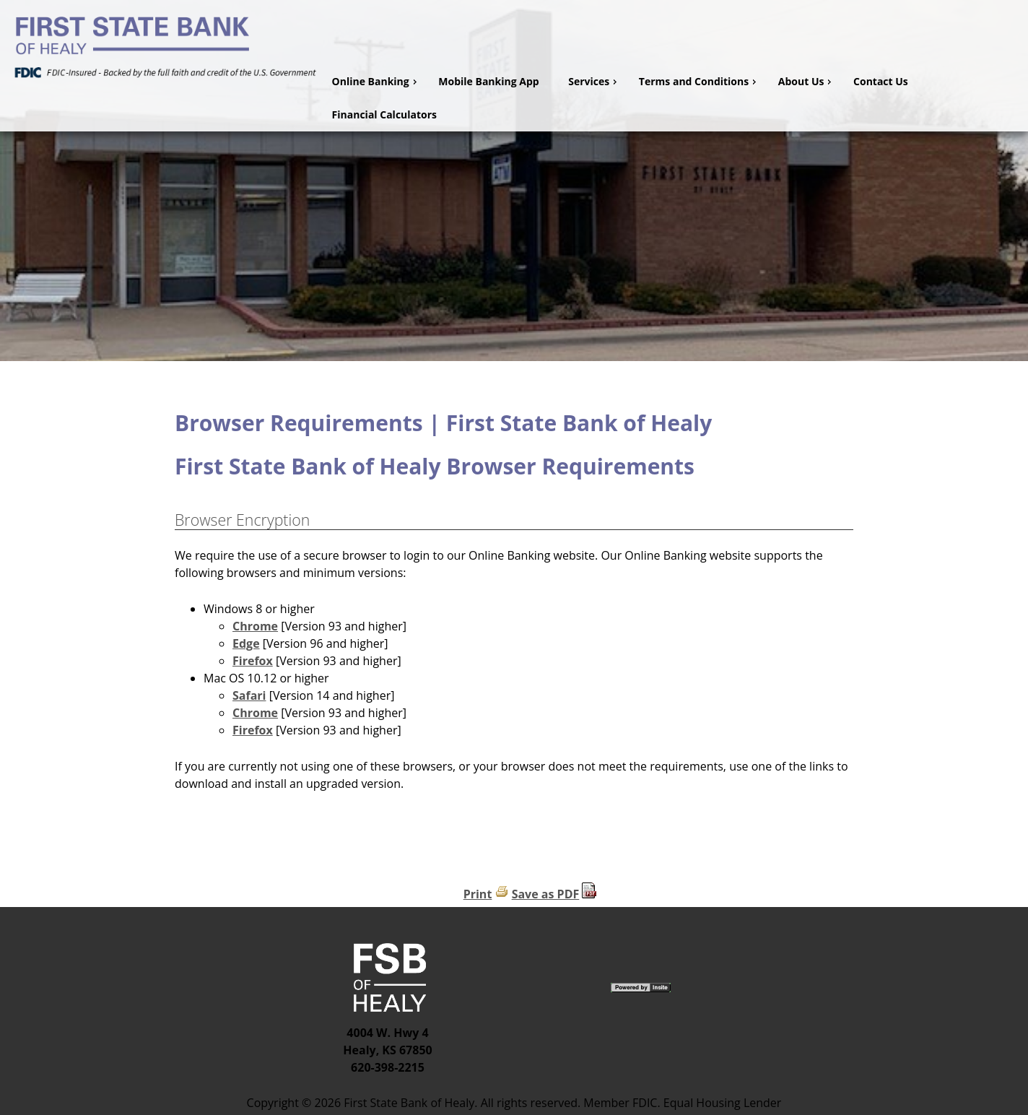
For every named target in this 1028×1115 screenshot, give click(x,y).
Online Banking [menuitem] (376, 81)
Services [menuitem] (594, 81)
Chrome (255, 626)
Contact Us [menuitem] (880, 81)
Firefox (252, 661)
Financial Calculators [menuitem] (384, 114)
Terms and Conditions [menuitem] (699, 81)
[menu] (674, 98)
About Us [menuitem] (806, 81)
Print (477, 894)
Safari (249, 695)
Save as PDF (546, 894)
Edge (246, 643)
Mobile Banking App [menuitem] (488, 81)
